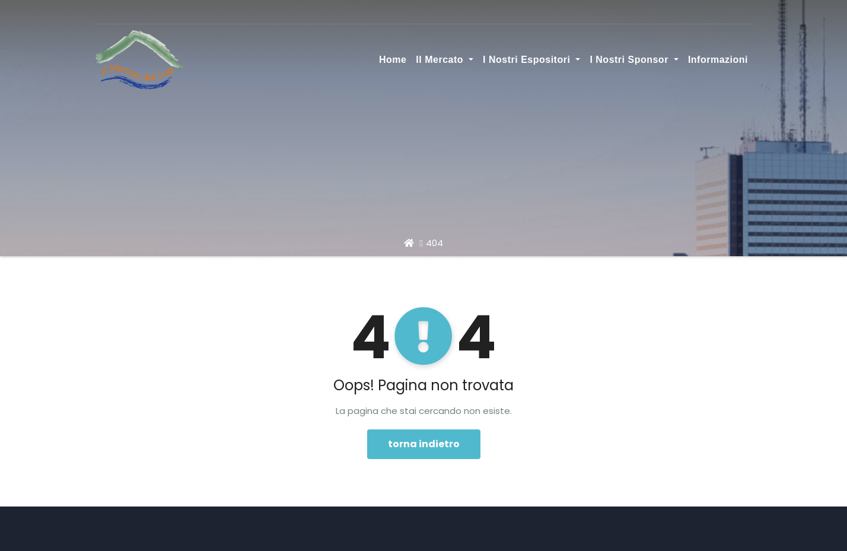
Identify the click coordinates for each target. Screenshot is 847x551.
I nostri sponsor (634, 60)
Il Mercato (444, 60)
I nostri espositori (531, 60)
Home (392, 60)
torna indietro (424, 444)
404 (434, 243)
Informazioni (718, 60)
